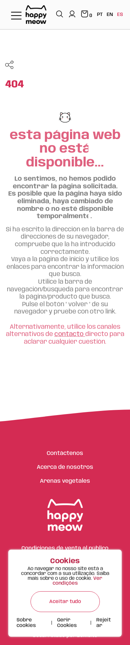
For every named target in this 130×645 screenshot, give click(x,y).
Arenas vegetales (65, 481)
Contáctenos (65, 453)
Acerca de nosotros (65, 467)
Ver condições (78, 581)
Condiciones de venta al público (65, 548)
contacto (69, 334)
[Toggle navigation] (16, 16)
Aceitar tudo (65, 601)
